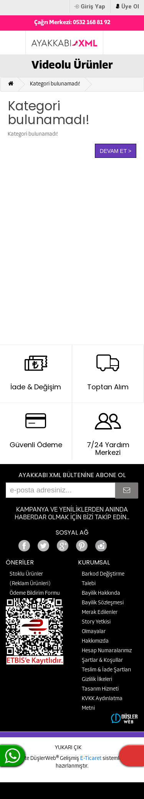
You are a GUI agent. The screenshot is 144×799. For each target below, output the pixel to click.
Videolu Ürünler (72, 65)
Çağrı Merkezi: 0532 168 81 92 (72, 23)
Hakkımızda (95, 641)
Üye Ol (130, 6)
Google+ (120, 543)
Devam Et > (115, 151)
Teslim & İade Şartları (106, 670)
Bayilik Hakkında (101, 593)
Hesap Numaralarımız (107, 651)
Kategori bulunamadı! (55, 84)
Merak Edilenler (100, 612)
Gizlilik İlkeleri (97, 680)
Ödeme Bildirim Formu (35, 593)
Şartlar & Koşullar (102, 660)
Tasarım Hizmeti (100, 689)
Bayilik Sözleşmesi (103, 603)
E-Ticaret (91, 758)
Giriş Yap (93, 6)
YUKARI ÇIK (68, 748)
